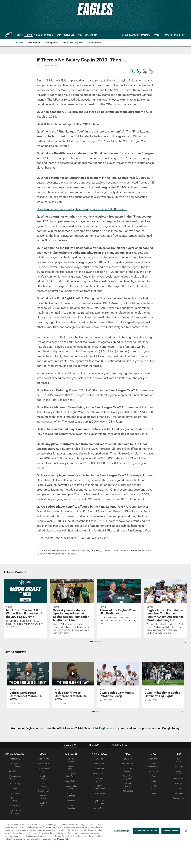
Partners (178, 783)
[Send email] (144, 73)
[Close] (186, 831)
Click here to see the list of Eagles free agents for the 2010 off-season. (82, 209)
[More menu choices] (101, 34)
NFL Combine (127, 764)
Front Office (178, 778)
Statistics (178, 788)
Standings (178, 793)
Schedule (71, 801)
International (100, 769)
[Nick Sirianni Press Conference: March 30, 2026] (73, 685)
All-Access (153, 771)
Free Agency (127, 759)
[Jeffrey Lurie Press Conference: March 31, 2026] (28, 685)
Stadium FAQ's (44, 791)
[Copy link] (150, 71)
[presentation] (186, 642)
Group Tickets (71, 781)
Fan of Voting (15, 783)
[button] (92, 641)
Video (153, 754)
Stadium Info (43, 759)
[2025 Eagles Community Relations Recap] (118, 683)
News (127, 754)
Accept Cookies (171, 830)
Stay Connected (99, 773)
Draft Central (128, 791)
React (153, 781)
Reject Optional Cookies (146, 830)
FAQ (15, 788)
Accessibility (15, 759)
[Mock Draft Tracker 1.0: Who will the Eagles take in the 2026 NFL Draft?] (25, 605)
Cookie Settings (121, 830)
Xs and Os (153, 793)
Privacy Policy (15, 805)
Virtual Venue (43, 764)
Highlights (153, 759)
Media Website (99, 808)
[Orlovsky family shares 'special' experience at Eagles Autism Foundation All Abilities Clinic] (72, 608)
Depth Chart (178, 766)
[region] (95, 831)
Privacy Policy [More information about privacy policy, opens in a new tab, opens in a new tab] (63, 839)
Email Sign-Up (15, 771)
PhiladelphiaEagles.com (98, 728)
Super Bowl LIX (100, 764)
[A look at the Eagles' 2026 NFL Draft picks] (119, 604)
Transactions (178, 798)
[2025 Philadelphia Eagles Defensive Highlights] (163, 683)
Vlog (153, 776)
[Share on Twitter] (138, 73)
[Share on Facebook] (132, 73)
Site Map (99, 759)
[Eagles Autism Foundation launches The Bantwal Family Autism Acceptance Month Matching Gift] (165, 608)
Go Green (15, 793)
